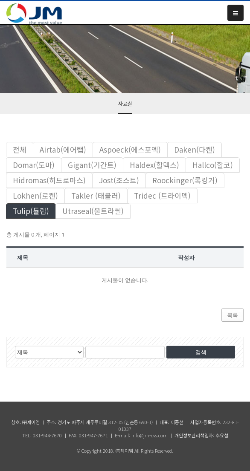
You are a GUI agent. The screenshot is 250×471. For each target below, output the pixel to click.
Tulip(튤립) (31, 210)
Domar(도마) (34, 164)
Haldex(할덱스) (154, 164)
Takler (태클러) (96, 195)
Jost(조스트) (119, 180)
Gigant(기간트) (92, 164)
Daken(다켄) (194, 149)
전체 (19, 149)
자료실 (125, 103)
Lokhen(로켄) (35, 195)
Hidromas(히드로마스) (49, 180)
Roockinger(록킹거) (185, 180)
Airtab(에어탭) (63, 149)
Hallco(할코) (212, 164)
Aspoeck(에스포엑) (130, 149)
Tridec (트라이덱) (162, 195)
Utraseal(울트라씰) (93, 210)
